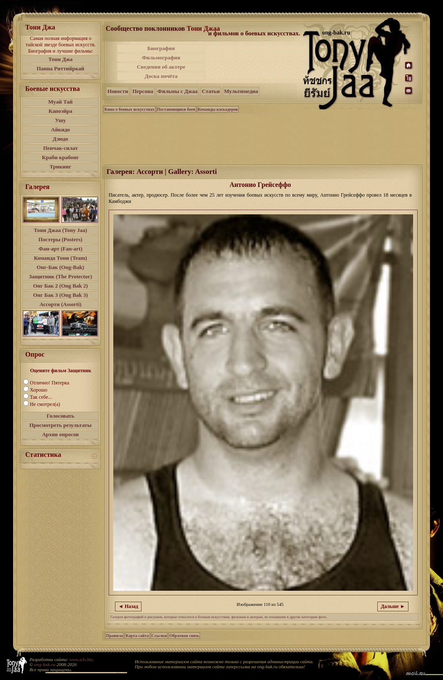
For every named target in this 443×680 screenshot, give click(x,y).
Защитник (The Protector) (60, 276)
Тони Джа (60, 59)
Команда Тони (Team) (60, 258)
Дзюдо (60, 139)
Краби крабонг (60, 157)
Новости (117, 91)
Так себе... (41, 397)
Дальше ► (393, 606)
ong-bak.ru (44, 664)
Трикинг (60, 166)
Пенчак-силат (60, 148)
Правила (114, 635)
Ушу (60, 120)
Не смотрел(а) (45, 404)
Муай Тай (60, 102)
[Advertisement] (255, 62)
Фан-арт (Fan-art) (61, 248)
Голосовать (61, 416)
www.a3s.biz (81, 659)
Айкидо (60, 129)
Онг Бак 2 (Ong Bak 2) (60, 286)
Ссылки (159, 635)
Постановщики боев (176, 109)
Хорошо (38, 390)
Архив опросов (60, 434)
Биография (161, 48)
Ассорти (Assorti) (61, 304)
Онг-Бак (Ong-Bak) (60, 267)
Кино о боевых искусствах (129, 109)
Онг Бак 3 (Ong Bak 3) (60, 295)
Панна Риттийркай (60, 68)
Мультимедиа (241, 91)
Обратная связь (184, 635)
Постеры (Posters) (60, 239)
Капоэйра (60, 111)
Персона (142, 91)
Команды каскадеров (218, 109)
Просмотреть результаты (60, 425)
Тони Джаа (203, 28)
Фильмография (161, 57)
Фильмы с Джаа (177, 91)
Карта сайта (137, 635)
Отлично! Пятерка (49, 383)
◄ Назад (128, 606)
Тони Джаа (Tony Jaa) (60, 230)
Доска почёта (160, 76)
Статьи (211, 91)
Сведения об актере (161, 67)
